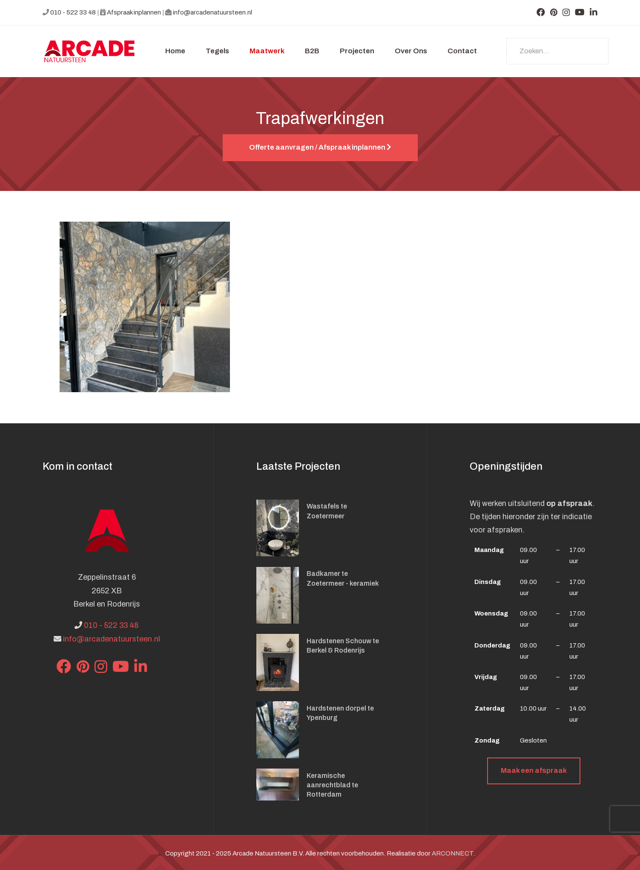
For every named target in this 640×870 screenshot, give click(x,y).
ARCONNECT (453, 853)
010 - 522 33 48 (73, 12)
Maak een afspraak (534, 770)
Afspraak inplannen (134, 12)
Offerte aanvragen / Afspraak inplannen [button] (320, 147)
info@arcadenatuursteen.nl (212, 12)
